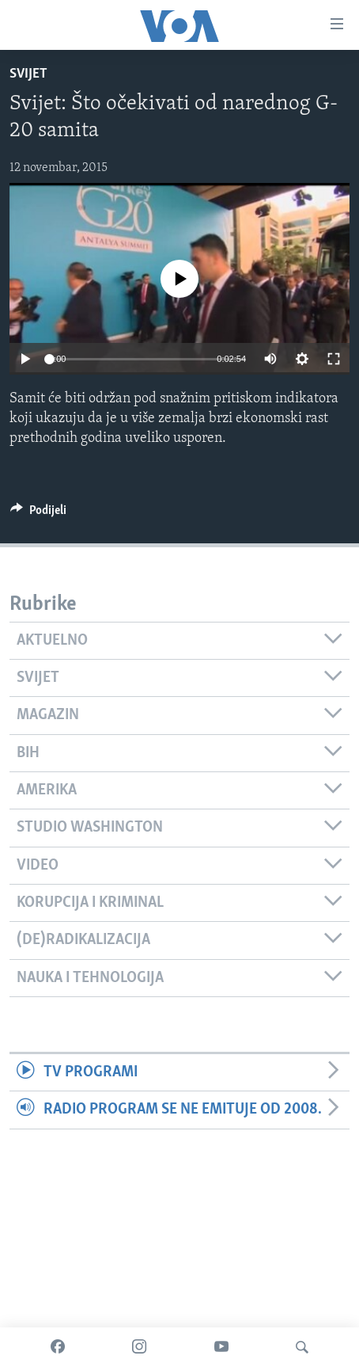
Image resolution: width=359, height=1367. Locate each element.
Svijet (28, 74)
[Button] (38, 514)
